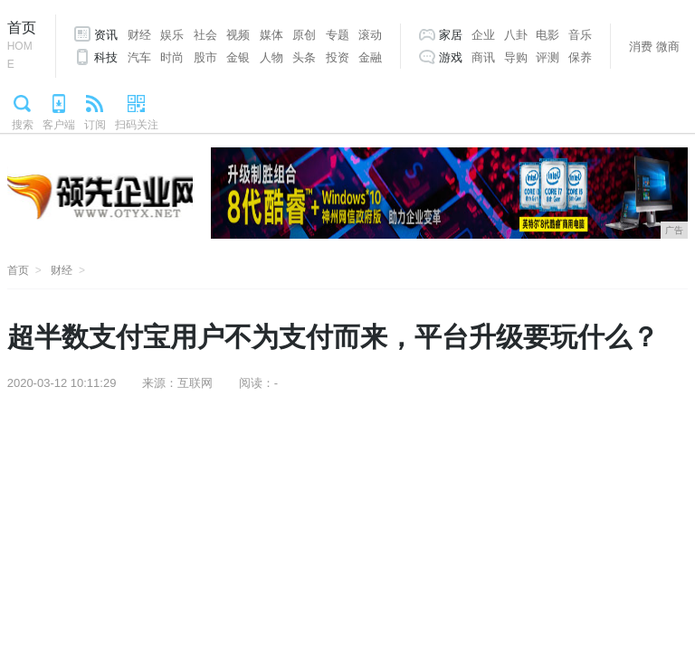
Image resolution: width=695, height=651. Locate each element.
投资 (337, 57)
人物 (271, 57)
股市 (205, 57)
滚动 (370, 35)
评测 (547, 57)
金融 (370, 57)
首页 (22, 46)
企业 (483, 35)
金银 (238, 57)
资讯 (106, 35)
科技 (106, 57)
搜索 (22, 124)
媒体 (271, 35)
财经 (139, 35)
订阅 (95, 124)
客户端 (59, 124)
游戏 (450, 57)
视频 (238, 35)
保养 (580, 57)
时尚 (172, 57)
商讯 (483, 57)
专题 (337, 35)
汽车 (139, 57)
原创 (304, 35)
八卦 (516, 35)
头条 (304, 57)
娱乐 (172, 35)
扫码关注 (136, 124)
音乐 (580, 35)
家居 (450, 35)
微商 (668, 46)
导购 (516, 57)
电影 (547, 35)
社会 (205, 35)
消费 (640, 46)
